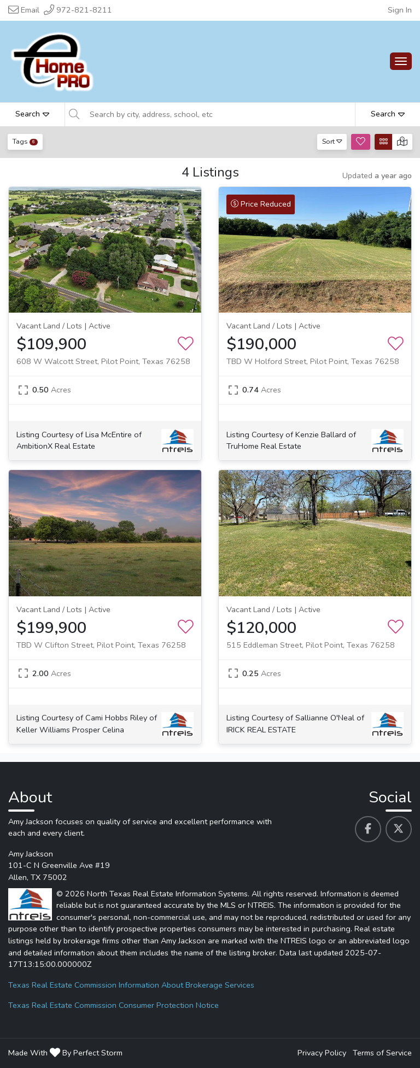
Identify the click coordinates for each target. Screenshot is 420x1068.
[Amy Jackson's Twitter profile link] (399, 829)
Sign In (400, 9)
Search (32, 113)
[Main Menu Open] (401, 61)
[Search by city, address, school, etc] (219, 114)
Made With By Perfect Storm (65, 1052)
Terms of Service (382, 1052)
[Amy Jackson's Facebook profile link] (368, 829)
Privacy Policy (322, 1052)
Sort (332, 141)
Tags (25, 141)
